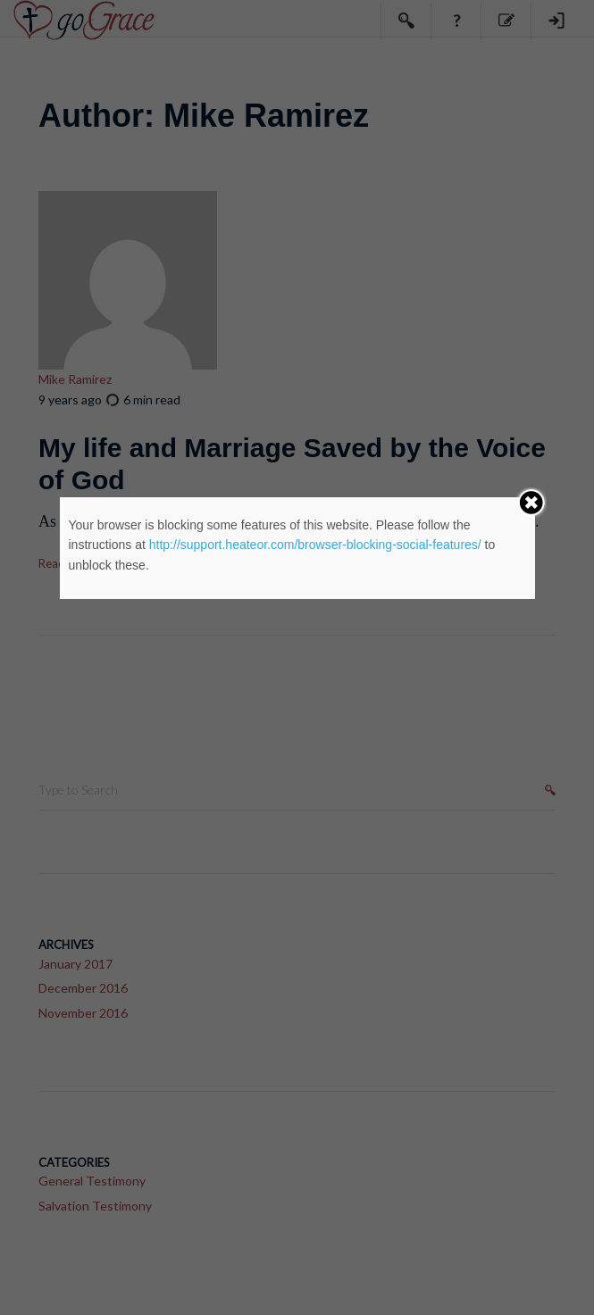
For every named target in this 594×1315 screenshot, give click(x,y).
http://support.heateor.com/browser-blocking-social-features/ (315, 544)
